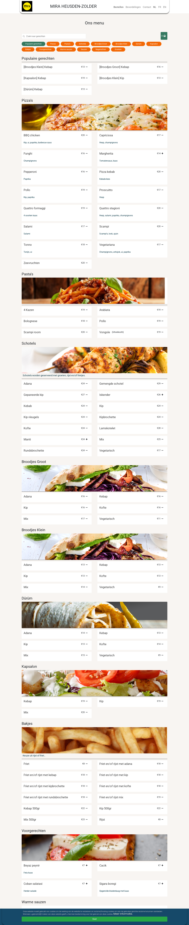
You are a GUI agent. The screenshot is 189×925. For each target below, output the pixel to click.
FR (159, 7)
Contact (147, 7)
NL (154, 7)
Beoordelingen (133, 7)
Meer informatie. (123, 913)
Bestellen (119, 7)
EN (164, 7)
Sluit (94, 919)
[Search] (56, 36)
